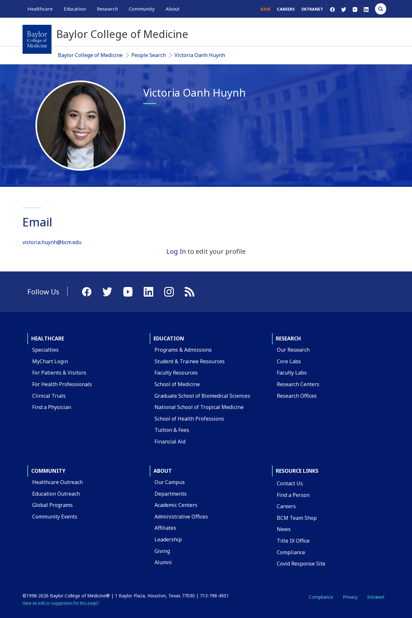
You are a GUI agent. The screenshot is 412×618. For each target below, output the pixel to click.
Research (288, 338)
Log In (176, 251)
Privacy (350, 597)
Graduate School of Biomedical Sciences (202, 395)
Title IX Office (293, 540)
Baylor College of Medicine (90, 55)
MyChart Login (50, 361)
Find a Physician (51, 407)
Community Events (54, 516)
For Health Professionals (62, 384)
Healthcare (47, 338)
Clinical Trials (49, 395)
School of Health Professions (189, 418)
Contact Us (290, 483)
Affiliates (165, 527)
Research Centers (298, 384)
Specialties (45, 349)
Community (48, 470)
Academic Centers (175, 505)
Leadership (168, 539)
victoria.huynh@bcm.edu (52, 242)
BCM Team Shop (297, 517)
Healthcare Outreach (57, 482)
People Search (148, 55)
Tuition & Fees (171, 429)
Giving (162, 551)
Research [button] (107, 8)
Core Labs (289, 361)
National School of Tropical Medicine (199, 407)
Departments (170, 493)
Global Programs (52, 505)
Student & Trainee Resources (189, 361)
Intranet (312, 9)
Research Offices (297, 395)
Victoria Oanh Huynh (199, 55)
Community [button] (142, 8)
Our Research (293, 349)
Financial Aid (169, 441)
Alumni (163, 562)
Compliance (291, 552)
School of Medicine (177, 384)
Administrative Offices (181, 516)
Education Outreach (56, 493)
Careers (286, 9)
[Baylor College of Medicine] (37, 39)
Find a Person (293, 495)
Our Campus (169, 482)
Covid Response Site (301, 563)
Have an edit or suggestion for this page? (61, 603)
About (163, 470)
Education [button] (75, 8)
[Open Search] (380, 8)
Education (169, 338)
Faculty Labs (292, 372)
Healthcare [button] (40, 8)
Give (265, 9)
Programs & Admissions (183, 349)
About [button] (173, 8)
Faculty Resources (176, 372)
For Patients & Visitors (59, 372)
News (284, 529)
